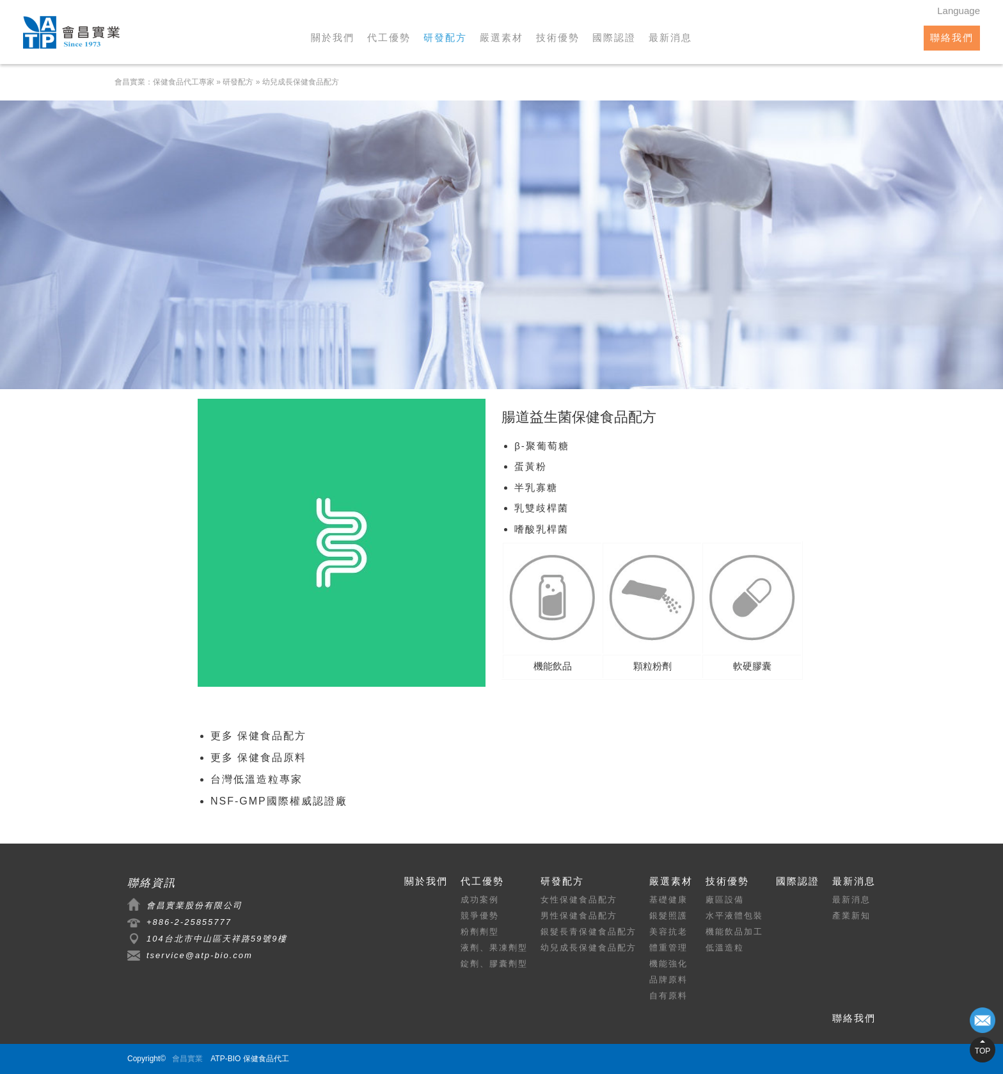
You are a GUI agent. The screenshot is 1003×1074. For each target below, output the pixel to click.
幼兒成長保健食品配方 (300, 81)
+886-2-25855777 (189, 922)
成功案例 (480, 899)
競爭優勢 (480, 915)
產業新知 (851, 915)
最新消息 (670, 37)
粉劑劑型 (480, 931)
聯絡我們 (952, 37)
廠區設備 (725, 899)
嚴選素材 (501, 37)
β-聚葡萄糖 (541, 445)
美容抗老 (668, 931)
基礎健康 (668, 899)
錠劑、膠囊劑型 (494, 963)
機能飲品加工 (734, 931)
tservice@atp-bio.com (199, 955)
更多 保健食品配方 (258, 735)
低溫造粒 (725, 947)
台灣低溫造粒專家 (256, 779)
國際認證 (614, 37)
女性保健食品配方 (579, 899)
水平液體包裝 (734, 915)
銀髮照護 (668, 915)
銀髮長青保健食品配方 (588, 931)
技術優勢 (558, 37)
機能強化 (668, 963)
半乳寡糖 (536, 487)
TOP (982, 1050)
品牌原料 (668, 979)
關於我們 (332, 37)
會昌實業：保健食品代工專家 (164, 81)
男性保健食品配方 (579, 915)
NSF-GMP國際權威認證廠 (278, 801)
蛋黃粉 (530, 466)
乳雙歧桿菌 (541, 507)
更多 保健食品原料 (258, 757)
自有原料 (668, 995)
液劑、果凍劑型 (494, 947)
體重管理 (668, 947)
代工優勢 (389, 37)
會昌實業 (187, 1058)
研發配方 (445, 37)
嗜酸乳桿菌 (541, 529)
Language (958, 10)
